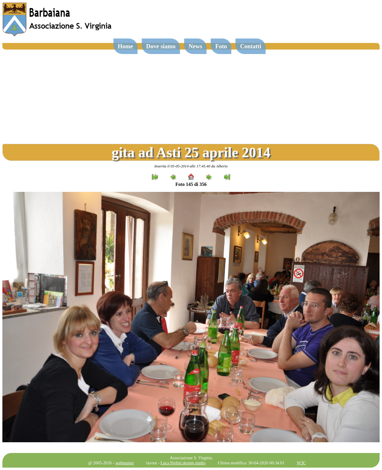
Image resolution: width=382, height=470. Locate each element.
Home (125, 46)
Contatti (250, 46)
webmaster (124, 462)
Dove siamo (160, 46)
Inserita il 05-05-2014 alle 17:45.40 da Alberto (191, 166)
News (195, 46)
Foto (221, 46)
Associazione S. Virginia (191, 457)
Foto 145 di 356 (191, 184)
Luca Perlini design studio (183, 462)
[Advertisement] (191, 94)
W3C (301, 462)
